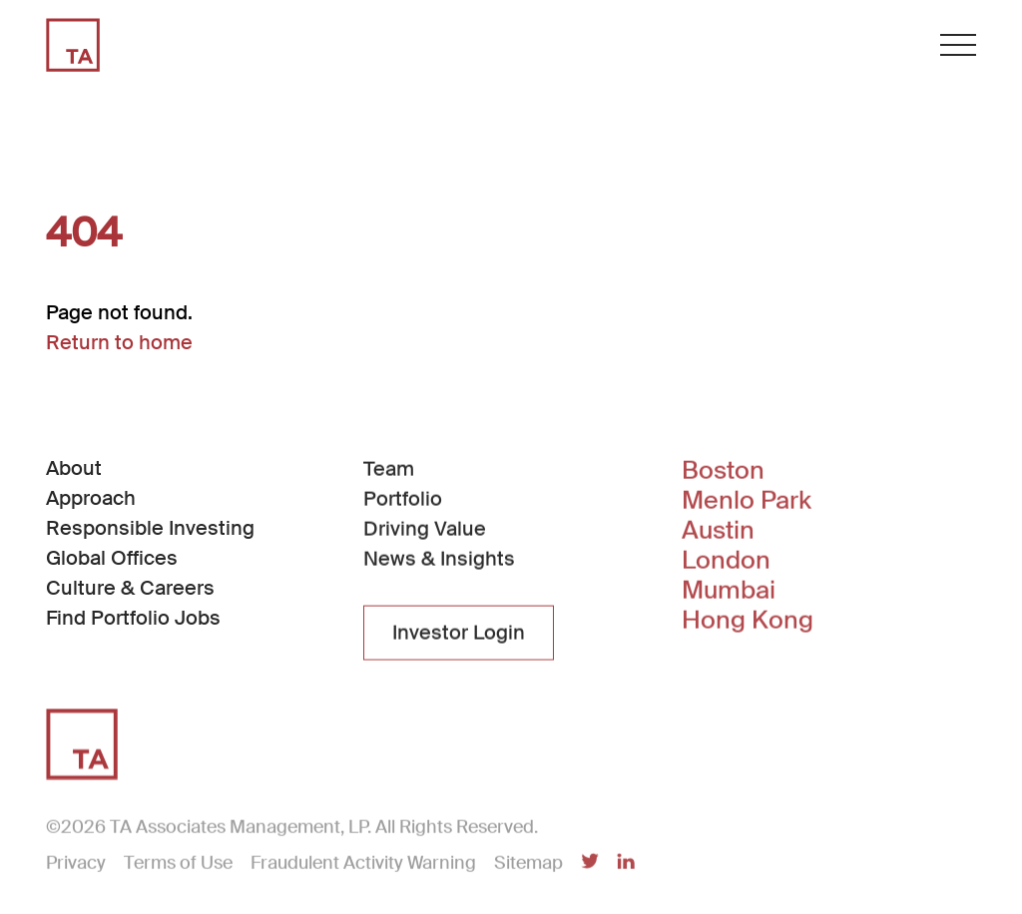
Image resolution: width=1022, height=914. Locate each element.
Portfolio (402, 500)
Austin (718, 533)
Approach (91, 498)
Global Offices (112, 558)
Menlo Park (746, 503)
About (74, 468)
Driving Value (424, 530)
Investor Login (458, 634)
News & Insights (439, 560)
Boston (723, 473)
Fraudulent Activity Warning (363, 864)
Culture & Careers (130, 588)
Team (388, 470)
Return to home (119, 342)
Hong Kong (747, 623)
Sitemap (528, 864)
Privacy (76, 864)
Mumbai (728, 593)
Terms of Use (178, 864)
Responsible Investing (150, 528)
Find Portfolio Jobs (133, 617)
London (726, 563)
